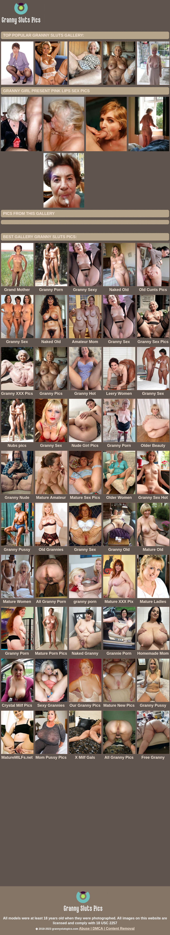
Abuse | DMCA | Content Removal (107, 928)
